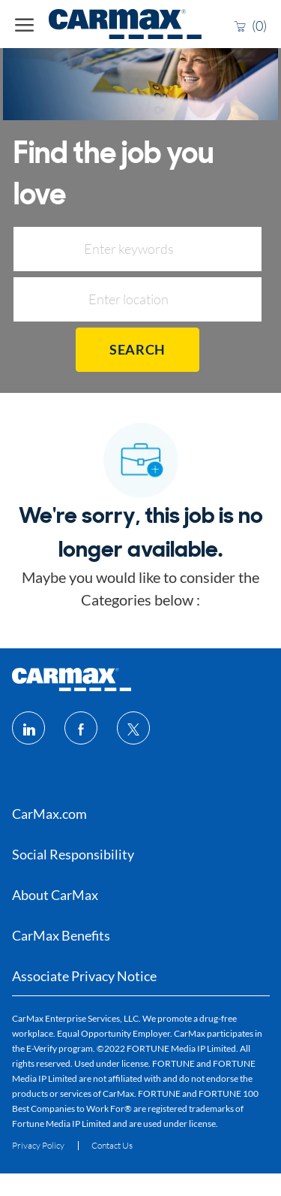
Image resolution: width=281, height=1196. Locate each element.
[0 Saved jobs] (250, 25)
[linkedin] (28, 727)
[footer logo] (71, 679)
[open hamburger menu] (24, 24)
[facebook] (80, 727)
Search (137, 349)
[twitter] (133, 727)
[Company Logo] (95, 24)
